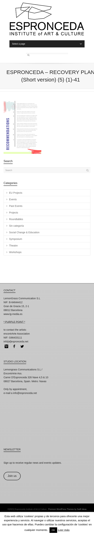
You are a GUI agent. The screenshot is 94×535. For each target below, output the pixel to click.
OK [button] (53, 530)
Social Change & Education (24, 232)
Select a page (47, 44)
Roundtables (16, 219)
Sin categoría (16, 225)
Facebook (14, 346)
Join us (12, 475)
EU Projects (15, 192)
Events (13, 199)
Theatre (13, 245)
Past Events (15, 206)
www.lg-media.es (13, 314)
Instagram (6, 346)
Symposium (15, 239)
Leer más (64, 529)
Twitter (22, 346)
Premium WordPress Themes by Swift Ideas (67, 509)
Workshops (15, 252)
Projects (13, 212)
